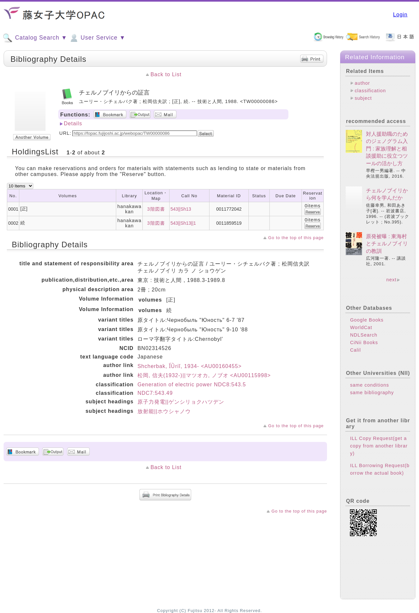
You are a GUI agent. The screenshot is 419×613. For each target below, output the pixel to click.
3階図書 (156, 209)
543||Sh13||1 (183, 223)
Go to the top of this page (296, 237)
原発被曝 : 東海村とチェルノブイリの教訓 (387, 244)
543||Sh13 (181, 209)
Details (73, 123)
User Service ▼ (97, 38)
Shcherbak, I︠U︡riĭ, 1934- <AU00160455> (189, 366)
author (362, 83)
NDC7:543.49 (155, 393)
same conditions (369, 385)
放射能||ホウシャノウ (164, 411)
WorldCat (361, 327)
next (391, 279)
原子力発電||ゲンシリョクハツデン (180, 402)
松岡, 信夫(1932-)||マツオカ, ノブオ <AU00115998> (204, 375)
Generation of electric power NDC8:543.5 (191, 384)
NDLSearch (363, 335)
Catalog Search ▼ (35, 38)
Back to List (166, 74)
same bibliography (372, 392)
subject (363, 98)
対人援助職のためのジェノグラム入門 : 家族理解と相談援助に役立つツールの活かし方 (387, 148)
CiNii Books (364, 342)
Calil (355, 350)
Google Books (366, 320)
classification (370, 90)
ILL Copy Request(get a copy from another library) (379, 446)
